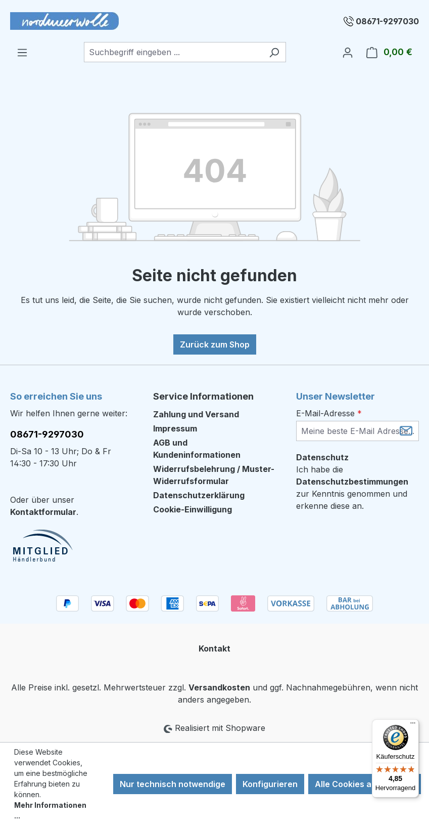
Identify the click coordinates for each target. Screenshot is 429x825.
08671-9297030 (387, 21)
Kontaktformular (43, 512)
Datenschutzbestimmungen (352, 481)
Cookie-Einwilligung (192, 509)
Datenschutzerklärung (199, 495)
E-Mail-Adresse (329, 413)
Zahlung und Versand (196, 414)
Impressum (175, 428)
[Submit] (406, 430)
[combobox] (173, 52)
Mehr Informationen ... (50, 810)
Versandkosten (219, 687)
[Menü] (22, 52)
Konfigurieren (270, 784)
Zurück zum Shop (215, 344)
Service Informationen (203, 396)
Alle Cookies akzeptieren (364, 784)
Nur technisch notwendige (172, 784)
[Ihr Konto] (348, 52)
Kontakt (214, 648)
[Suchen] (274, 52)
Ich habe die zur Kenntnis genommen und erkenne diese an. (352, 487)
